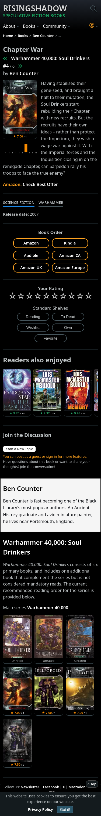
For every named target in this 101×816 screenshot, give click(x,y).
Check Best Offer (40, 184)
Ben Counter (23, 73)
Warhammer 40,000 (47, 608)
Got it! (65, 809)
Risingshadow (35, 11)
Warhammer (51, 202)
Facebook (51, 786)
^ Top (92, 783)
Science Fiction (18, 202)
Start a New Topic (19, 449)
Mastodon (77, 786)
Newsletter (30, 786)
